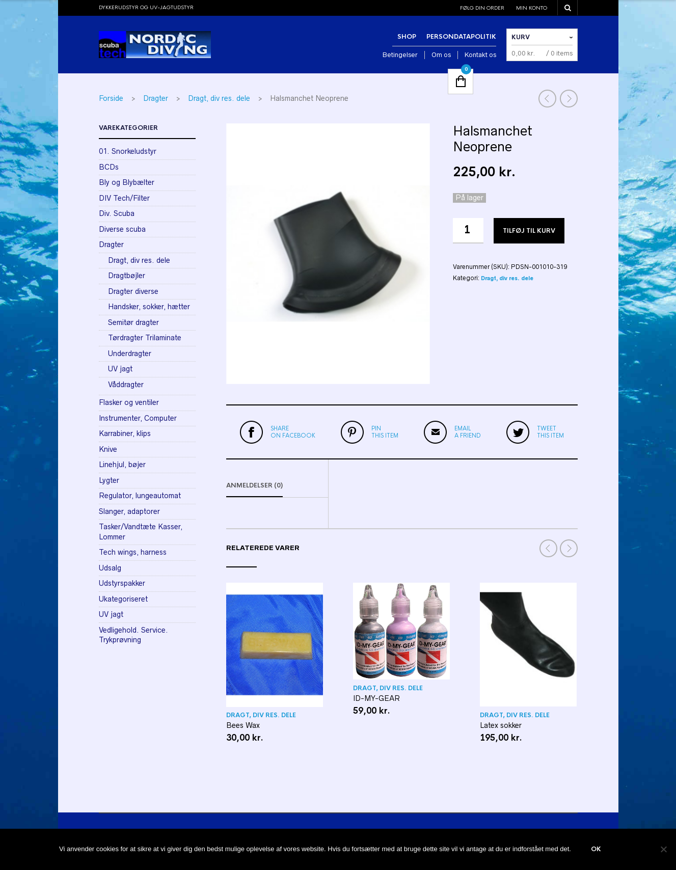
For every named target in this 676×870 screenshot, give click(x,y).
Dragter (155, 98)
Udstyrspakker (122, 583)
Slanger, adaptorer (129, 511)
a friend (467, 432)
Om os (441, 55)
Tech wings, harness (133, 552)
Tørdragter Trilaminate (144, 338)
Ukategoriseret (123, 599)
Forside (111, 98)
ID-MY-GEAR (376, 700)
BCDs (109, 167)
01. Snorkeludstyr (127, 151)
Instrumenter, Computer (138, 418)
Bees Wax (243, 727)
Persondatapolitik (461, 37)
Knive (108, 449)
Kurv (520, 37)
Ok (596, 850)
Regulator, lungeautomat (140, 496)
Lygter (109, 480)
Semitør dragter (133, 322)
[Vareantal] (468, 230)
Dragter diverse (133, 291)
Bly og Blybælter (126, 182)
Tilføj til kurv (529, 231)
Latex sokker (501, 726)
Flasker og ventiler (129, 402)
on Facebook (293, 432)
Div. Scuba (116, 213)
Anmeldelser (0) (254, 487)
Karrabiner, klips (125, 433)
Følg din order (482, 8)
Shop (406, 37)
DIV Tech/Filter (124, 198)
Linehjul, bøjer (122, 464)
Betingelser (400, 55)
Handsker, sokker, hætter (149, 307)
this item (384, 432)
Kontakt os (480, 55)
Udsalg (110, 568)
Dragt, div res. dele (219, 98)
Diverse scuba (122, 229)
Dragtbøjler (126, 275)
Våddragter (126, 384)
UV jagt (120, 369)
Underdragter (129, 353)
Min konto (531, 8)
